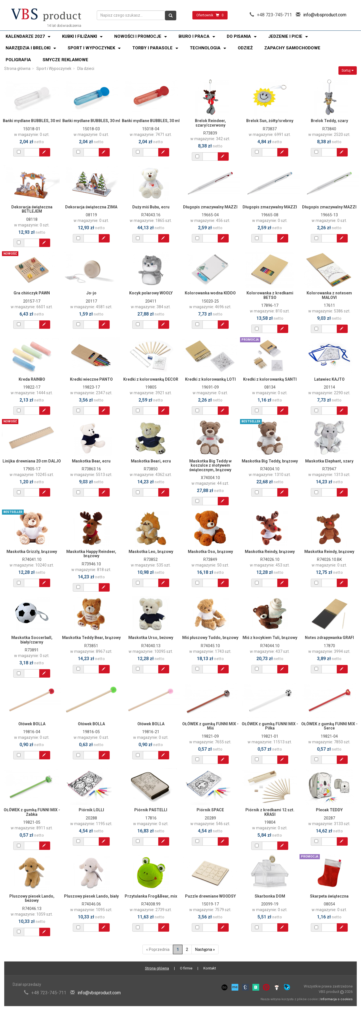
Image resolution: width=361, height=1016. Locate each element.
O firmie (186, 968)
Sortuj (348, 70)
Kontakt (209, 968)
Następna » (205, 949)
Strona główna (17, 68)
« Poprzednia (158, 949)
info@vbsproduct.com (324, 14)
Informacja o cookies (336, 999)
